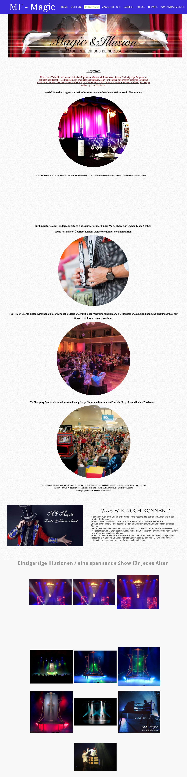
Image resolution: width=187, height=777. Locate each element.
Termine (153, 6)
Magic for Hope (111, 6)
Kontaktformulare (173, 6)
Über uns (76, 6)
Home (64, 6)
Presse (141, 6)
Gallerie (129, 6)
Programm (92, 6)
